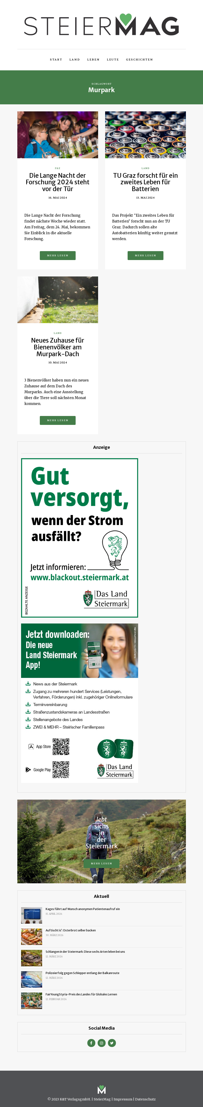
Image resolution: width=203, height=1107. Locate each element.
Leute (113, 59)
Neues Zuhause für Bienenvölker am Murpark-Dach (57, 347)
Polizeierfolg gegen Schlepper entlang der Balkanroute (82, 973)
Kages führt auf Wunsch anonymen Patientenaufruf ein (83, 909)
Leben (93, 59)
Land (74, 59)
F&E (57, 168)
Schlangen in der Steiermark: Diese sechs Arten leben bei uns (85, 951)
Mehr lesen (57, 255)
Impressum (123, 1099)
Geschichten (139, 59)
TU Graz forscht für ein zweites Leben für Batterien (145, 182)
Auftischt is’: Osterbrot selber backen (71, 930)
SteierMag (102, 1099)
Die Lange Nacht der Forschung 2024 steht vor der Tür (57, 182)
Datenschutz (145, 1099)
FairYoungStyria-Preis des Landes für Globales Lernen (81, 994)
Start (56, 59)
